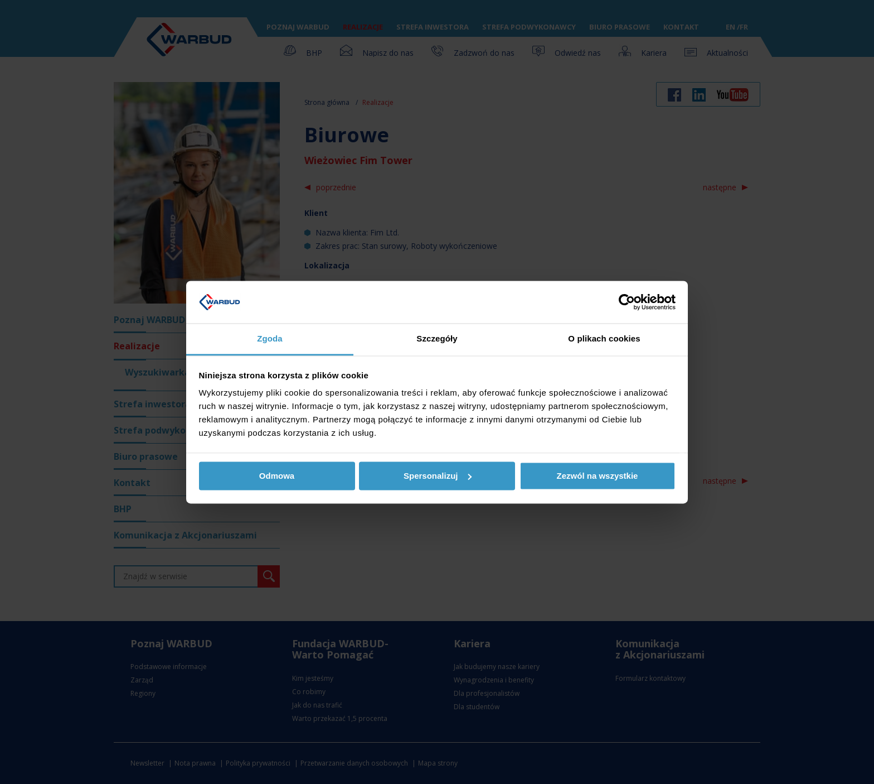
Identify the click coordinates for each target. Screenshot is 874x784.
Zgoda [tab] (270, 339)
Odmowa (276, 475)
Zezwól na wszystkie (597, 475)
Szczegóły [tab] (436, 339)
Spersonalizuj (438, 475)
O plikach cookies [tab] (604, 339)
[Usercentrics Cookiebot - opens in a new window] (627, 302)
